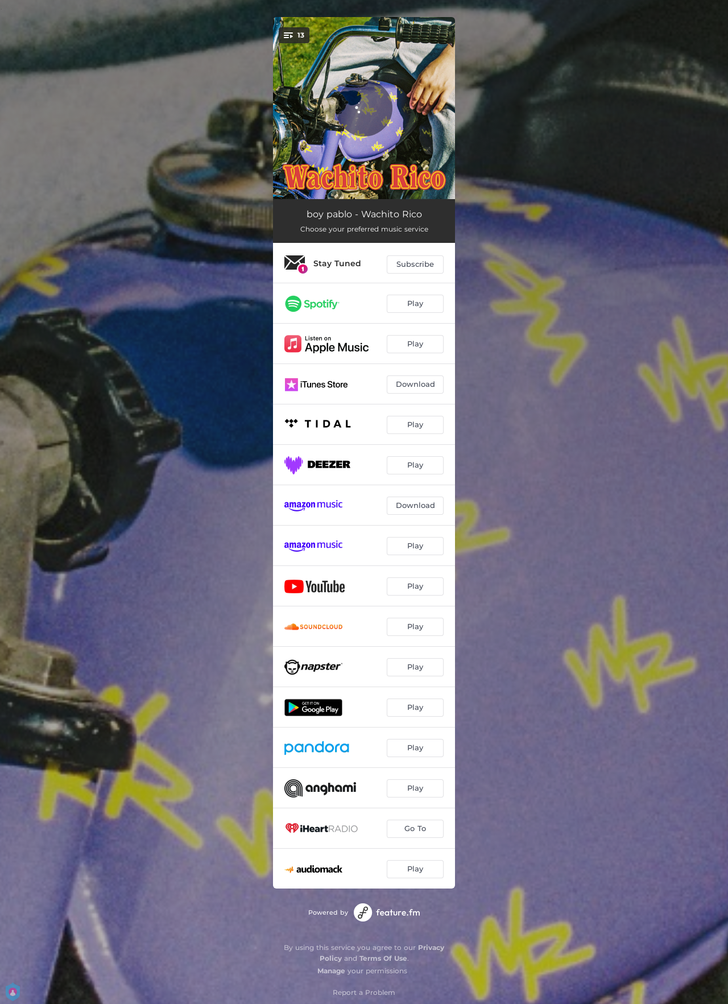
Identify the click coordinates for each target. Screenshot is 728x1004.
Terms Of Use (383, 958)
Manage (331, 970)
